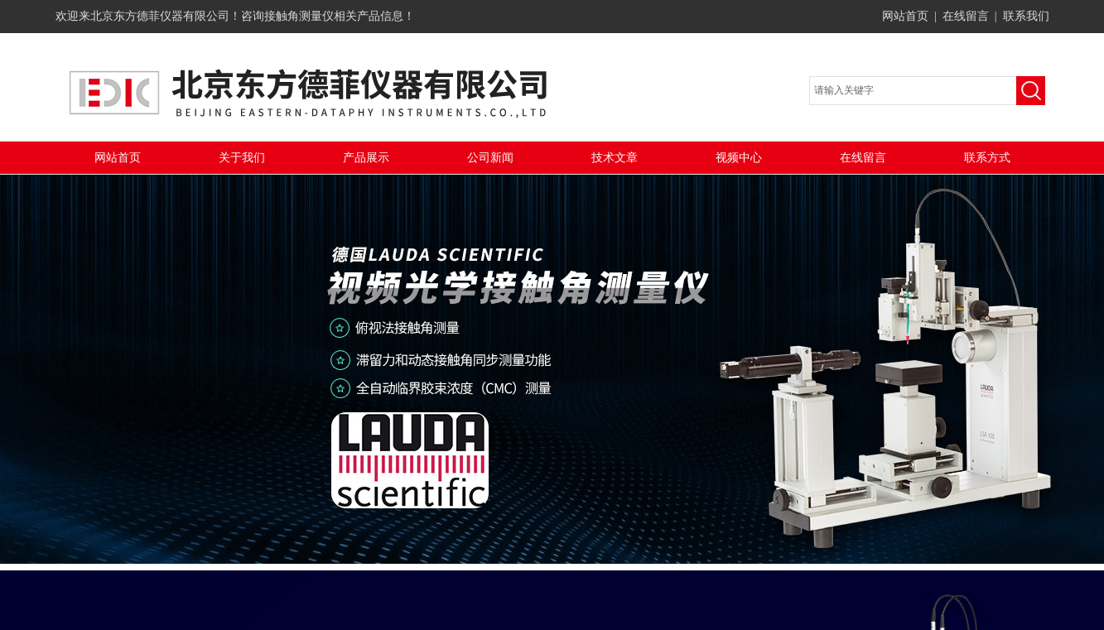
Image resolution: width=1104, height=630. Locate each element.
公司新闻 (490, 157)
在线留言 (965, 16)
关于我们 (242, 157)
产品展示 (366, 157)
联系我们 (1026, 16)
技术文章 (614, 157)
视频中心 (739, 157)
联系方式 (987, 157)
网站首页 (905, 16)
